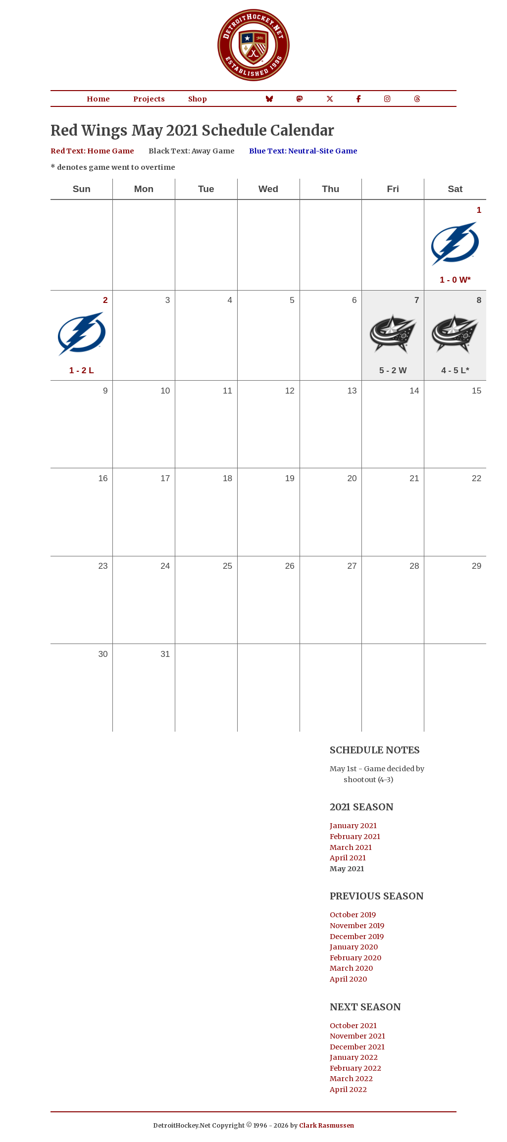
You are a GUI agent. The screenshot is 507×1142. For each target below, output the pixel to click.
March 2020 (351, 968)
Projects (149, 99)
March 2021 (351, 847)
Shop (197, 99)
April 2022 (348, 1089)
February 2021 (355, 836)
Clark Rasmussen (326, 1125)
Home (98, 99)
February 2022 (355, 1068)
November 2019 (357, 925)
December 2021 (357, 1047)
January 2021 (353, 825)
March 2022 (351, 1078)
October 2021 (353, 1025)
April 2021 (348, 857)
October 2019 (353, 914)
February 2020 (355, 957)
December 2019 (357, 936)
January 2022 (354, 1057)
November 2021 (357, 1036)
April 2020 (348, 979)
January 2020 (354, 947)
